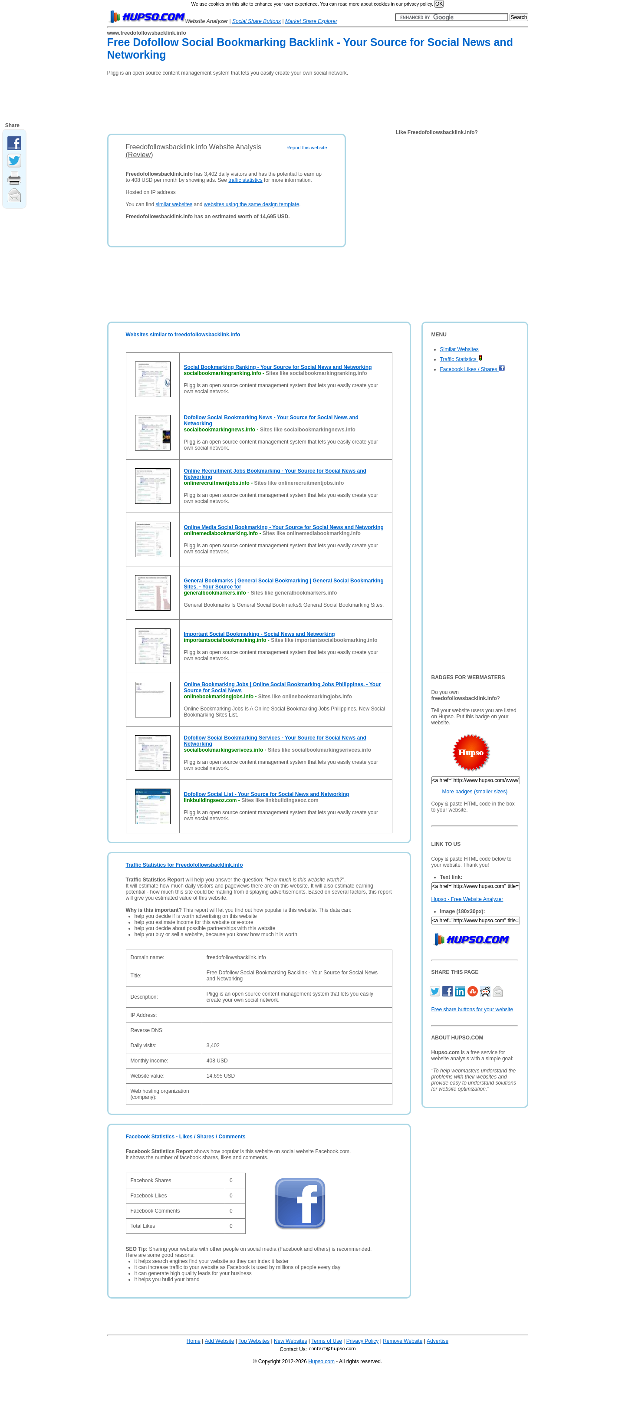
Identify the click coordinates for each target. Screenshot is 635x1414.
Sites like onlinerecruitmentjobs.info (299, 483)
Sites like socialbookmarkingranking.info (316, 373)
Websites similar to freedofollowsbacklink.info (183, 335)
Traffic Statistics (461, 359)
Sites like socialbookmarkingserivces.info (319, 750)
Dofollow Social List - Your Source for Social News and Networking (266, 794)
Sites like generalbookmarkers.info (294, 593)
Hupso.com (321, 1361)
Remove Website (402, 1341)
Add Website (219, 1341)
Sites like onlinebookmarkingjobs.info (305, 697)
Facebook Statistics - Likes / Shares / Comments (186, 1137)
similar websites (173, 204)
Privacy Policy (362, 1341)
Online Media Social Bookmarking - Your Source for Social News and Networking (284, 527)
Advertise (437, 1341)
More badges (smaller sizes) (475, 792)
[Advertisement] (265, 102)
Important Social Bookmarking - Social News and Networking (259, 634)
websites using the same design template (251, 204)
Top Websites (254, 1341)
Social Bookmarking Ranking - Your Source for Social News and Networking (278, 367)
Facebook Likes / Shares (472, 369)
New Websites (290, 1341)
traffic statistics (245, 180)
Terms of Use (326, 1341)
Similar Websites (459, 349)
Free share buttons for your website (472, 1009)
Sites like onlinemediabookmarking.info (312, 533)
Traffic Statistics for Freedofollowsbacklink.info (184, 865)
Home (194, 1341)
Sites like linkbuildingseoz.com (279, 800)
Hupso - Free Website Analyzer (467, 899)
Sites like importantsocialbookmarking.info (324, 640)
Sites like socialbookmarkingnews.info (307, 430)
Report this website (306, 147)
